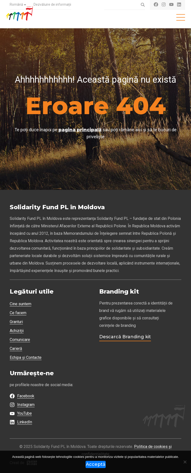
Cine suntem (20, 304)
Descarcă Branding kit (125, 336)
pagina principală (79, 130)
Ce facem (18, 312)
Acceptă (95, 464)
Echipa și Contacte (26, 357)
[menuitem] (18, 5)
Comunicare (20, 339)
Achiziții (17, 330)
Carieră (16, 348)
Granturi (16, 321)
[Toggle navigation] (180, 17)
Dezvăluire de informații (52, 4)
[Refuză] (184, 461)
